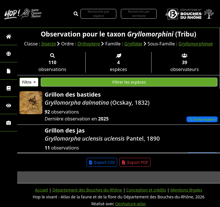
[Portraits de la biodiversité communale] (8, 70)
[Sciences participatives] (8, 105)
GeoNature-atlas (130, 203)
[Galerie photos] (8, 122)
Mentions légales (186, 190)
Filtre (27, 82)
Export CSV (102, 162)
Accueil (41, 190)
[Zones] (8, 53)
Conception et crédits (146, 190)
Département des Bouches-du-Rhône (87, 190)
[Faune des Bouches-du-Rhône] (8, 88)
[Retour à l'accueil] (8, 36)
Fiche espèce (201, 118)
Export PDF (135, 162)
